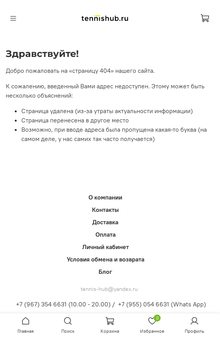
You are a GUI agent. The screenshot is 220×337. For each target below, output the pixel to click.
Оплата (105, 234)
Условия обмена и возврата (105, 259)
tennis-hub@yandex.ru (109, 288)
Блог (105, 271)
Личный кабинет (105, 247)
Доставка (105, 222)
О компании (105, 197)
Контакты (105, 209)
